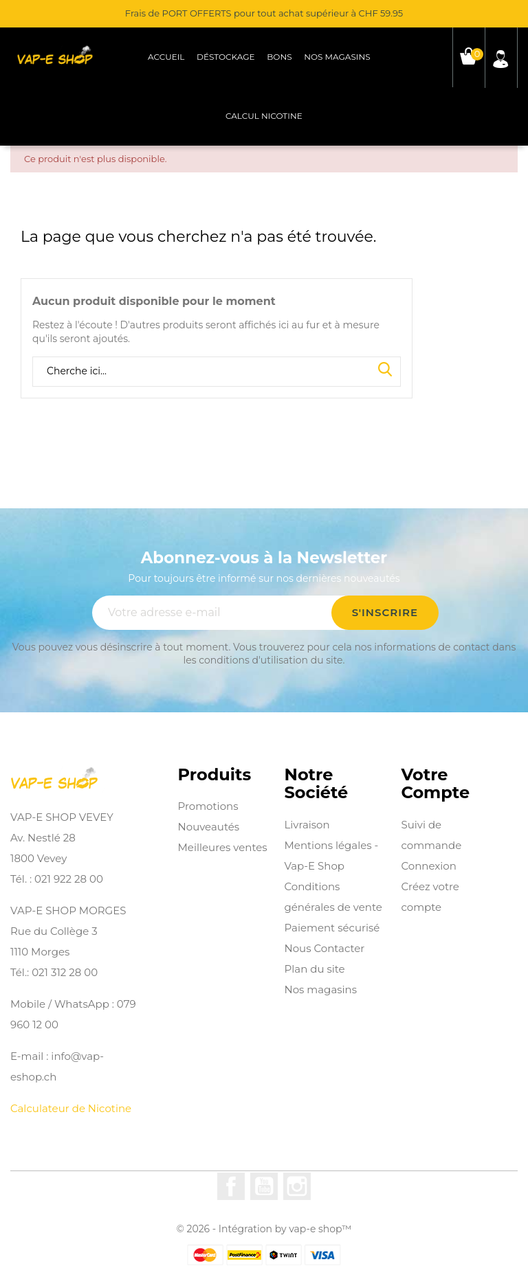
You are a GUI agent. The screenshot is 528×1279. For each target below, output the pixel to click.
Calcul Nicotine (264, 116)
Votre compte (435, 784)
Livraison (307, 824)
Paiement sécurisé (332, 927)
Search (385, 370)
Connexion (428, 865)
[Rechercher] (216, 371)
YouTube (264, 1186)
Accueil (166, 57)
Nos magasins (337, 57)
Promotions (208, 806)
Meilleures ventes (222, 847)
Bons (279, 57)
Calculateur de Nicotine (70, 1108)
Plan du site (315, 968)
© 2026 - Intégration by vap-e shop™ (264, 1229)
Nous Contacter (325, 948)
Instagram (297, 1186)
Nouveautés (209, 826)
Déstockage (226, 57)
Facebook (231, 1186)
